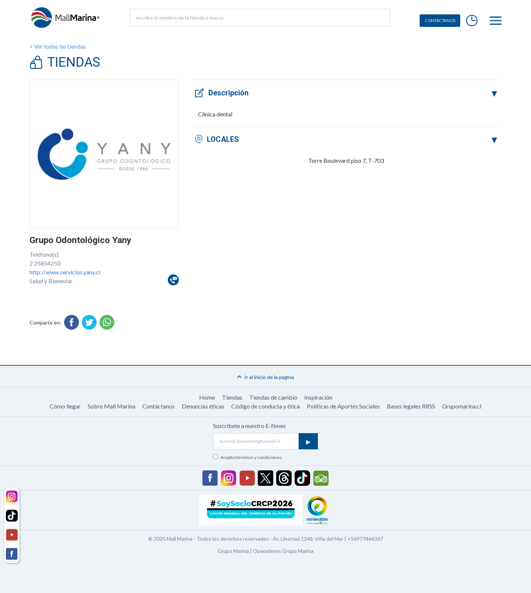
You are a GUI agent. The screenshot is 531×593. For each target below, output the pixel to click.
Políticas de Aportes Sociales (343, 406)
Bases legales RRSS (411, 406)
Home (207, 397)
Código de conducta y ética (265, 406)
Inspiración (318, 397)
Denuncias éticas (203, 406)
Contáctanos (158, 406)
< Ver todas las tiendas (58, 46)
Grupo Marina (233, 551)
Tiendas (232, 397)
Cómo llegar (65, 406)
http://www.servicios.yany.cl (65, 272)
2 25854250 (45, 263)
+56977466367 (365, 539)
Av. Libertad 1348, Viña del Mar (308, 539)
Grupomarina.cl (461, 406)
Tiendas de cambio (273, 397)
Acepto (251, 457)
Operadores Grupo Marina (283, 551)
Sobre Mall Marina (111, 406)
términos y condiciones (258, 457)
